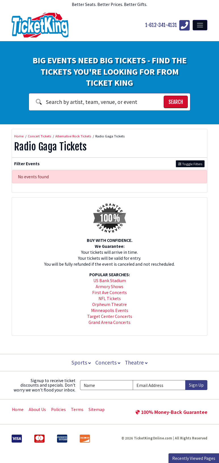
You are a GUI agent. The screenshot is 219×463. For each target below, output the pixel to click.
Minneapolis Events (109, 310)
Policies (58, 409)
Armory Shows (109, 286)
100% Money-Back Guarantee (171, 411)
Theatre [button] (136, 362)
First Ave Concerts (109, 292)
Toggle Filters (190, 164)
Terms (77, 409)
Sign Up (196, 385)
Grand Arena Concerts (109, 322)
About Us (37, 409)
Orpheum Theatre (109, 304)
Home (18, 409)
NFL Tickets (109, 298)
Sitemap (97, 409)
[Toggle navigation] (200, 25)
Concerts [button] (108, 362)
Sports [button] (80, 362)
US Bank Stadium (109, 280)
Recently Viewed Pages (193, 458)
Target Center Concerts (109, 316)
